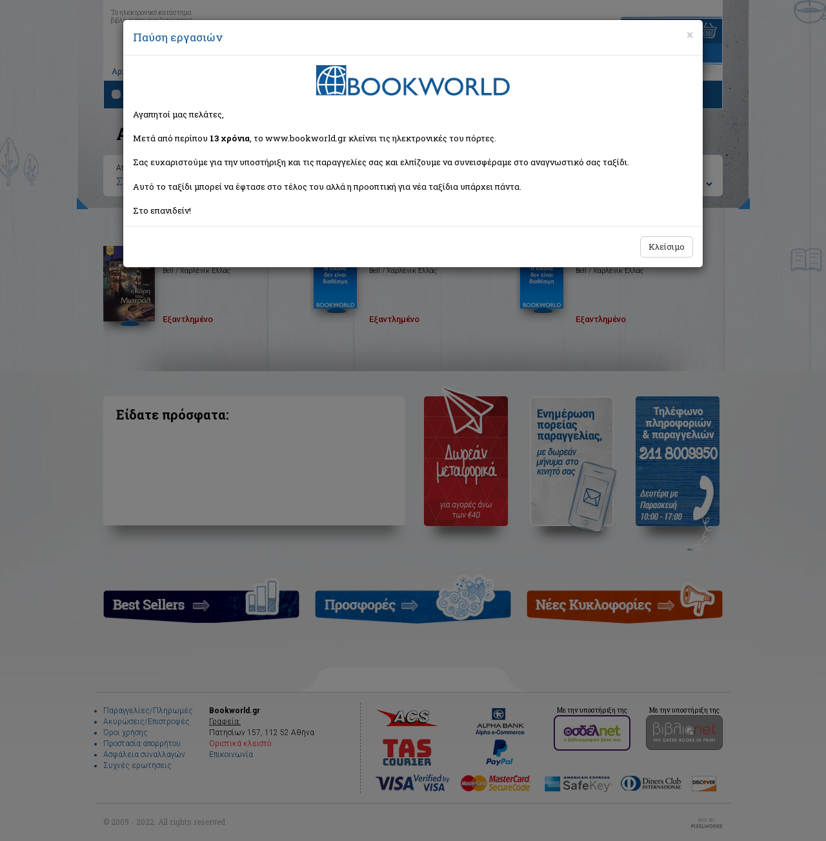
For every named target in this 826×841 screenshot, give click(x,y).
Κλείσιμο (667, 246)
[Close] (690, 34)
